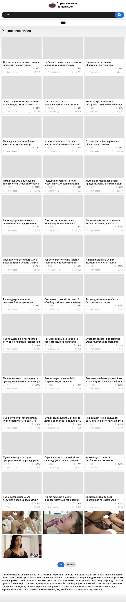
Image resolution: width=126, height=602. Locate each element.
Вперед (70, 564)
